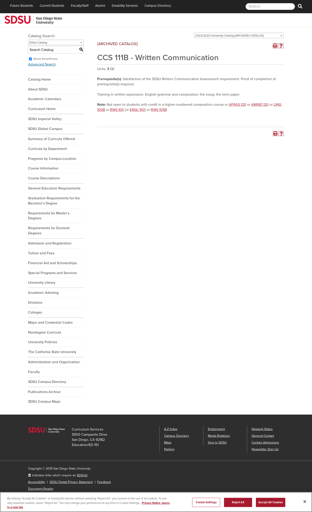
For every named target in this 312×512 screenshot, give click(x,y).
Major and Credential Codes (50, 322)
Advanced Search (42, 64)
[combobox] (239, 35)
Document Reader (40, 489)
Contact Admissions (265, 442)
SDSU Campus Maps (44, 401)
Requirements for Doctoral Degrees (49, 230)
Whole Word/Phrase (45, 58)
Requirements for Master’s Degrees (48, 216)
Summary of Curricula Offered (51, 139)
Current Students (52, 6)
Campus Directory (158, 6)
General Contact (263, 436)
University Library (41, 282)
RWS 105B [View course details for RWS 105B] (159, 110)
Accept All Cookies (270, 502)
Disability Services (125, 6)
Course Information (43, 168)
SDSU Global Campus (45, 129)
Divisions (35, 302)
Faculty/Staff (79, 6)
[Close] (305, 502)
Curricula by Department (47, 149)
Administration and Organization (54, 362)
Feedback (104, 482)
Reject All (238, 502)
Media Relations (219, 436)
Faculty (34, 372)
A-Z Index (170, 429)
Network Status (262, 429)
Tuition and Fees (41, 253)
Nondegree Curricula (44, 332)
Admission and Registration (49, 243)
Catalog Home (39, 79)
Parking (169, 449)
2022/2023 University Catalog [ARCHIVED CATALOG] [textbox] (229, 35)
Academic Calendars (44, 99)
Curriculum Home (42, 109)
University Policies (42, 342)
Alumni (100, 6)
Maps (167, 442)
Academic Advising (43, 292)
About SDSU (38, 89)
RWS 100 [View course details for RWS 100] (117, 110)
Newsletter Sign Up (265, 449)
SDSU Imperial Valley (45, 119)
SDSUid (82, 475)
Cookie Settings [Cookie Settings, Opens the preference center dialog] (206, 502)
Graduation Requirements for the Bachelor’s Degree (54, 201)
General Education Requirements (54, 188)
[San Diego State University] (33, 19)
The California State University (52, 352)
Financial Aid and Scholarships (52, 263)
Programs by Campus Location (52, 158)
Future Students (21, 6)
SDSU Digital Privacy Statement (71, 482)
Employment (216, 429)
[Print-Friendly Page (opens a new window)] (275, 45)
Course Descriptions (44, 178)
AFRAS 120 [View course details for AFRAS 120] (237, 104)
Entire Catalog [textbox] (38, 42)
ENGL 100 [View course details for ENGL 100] (137, 110)
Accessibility (36, 482)
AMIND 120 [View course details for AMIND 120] (260, 104)
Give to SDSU (217, 442)
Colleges (35, 312)
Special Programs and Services (52, 273)
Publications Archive (44, 392)
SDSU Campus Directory (47, 382)
